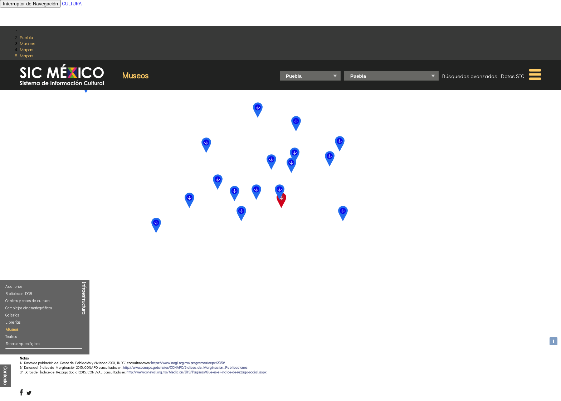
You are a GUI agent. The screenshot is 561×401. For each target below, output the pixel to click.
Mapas (26, 49)
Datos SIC (512, 75)
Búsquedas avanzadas (469, 75)
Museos (27, 43)
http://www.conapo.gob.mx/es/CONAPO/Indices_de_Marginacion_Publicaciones (185, 367)
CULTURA (72, 3)
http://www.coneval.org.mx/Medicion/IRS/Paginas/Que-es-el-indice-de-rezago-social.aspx (197, 372)
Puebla (26, 37)
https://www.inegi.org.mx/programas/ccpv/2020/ (188, 363)
